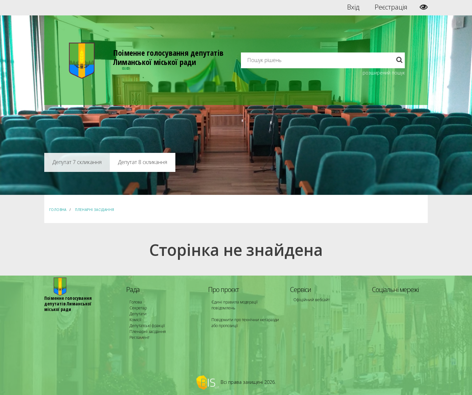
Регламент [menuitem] (139, 337)
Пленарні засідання (94, 209)
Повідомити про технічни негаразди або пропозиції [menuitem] (245, 322)
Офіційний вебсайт (311, 299)
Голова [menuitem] (135, 302)
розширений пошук (384, 73)
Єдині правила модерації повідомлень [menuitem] (234, 305)
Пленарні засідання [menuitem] (147, 331)
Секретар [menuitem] (138, 308)
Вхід (353, 7)
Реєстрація (391, 7)
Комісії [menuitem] (135, 319)
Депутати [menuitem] (138, 314)
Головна (58, 209)
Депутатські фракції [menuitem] (147, 325)
